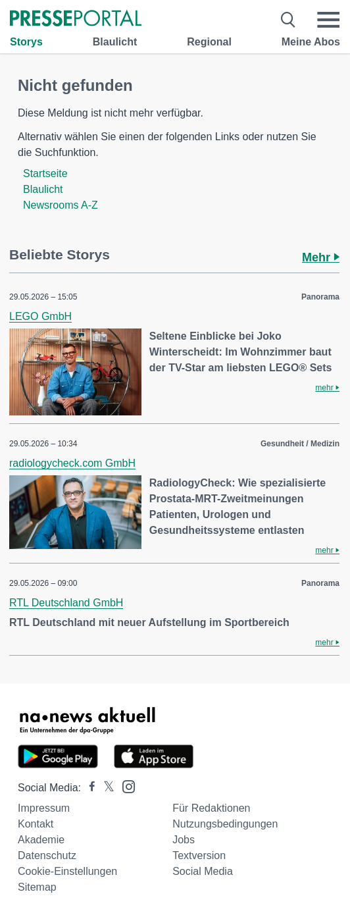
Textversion (199, 855)
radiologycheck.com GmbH (72, 463)
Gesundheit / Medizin (300, 443)
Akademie (41, 839)
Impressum (44, 808)
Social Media (202, 871)
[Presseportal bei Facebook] (88, 787)
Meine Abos (311, 41)
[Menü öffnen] (328, 20)
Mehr (320, 257)
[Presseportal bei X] (104, 787)
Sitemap (37, 887)
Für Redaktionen (211, 808)
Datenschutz (47, 855)
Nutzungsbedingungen (225, 823)
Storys (26, 41)
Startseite (45, 173)
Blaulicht (115, 41)
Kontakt (35, 823)
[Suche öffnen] (288, 20)
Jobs (183, 839)
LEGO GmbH (40, 316)
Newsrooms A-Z (60, 205)
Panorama (320, 297)
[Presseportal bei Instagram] (124, 785)
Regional (209, 41)
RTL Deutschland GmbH (66, 602)
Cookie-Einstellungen (67, 871)
